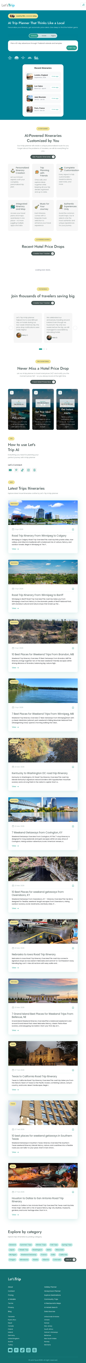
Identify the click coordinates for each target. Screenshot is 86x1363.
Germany (11, 1335)
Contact (11, 1291)
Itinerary (34, 36)
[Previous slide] (11, 328)
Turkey (10, 1345)
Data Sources (49, 1311)
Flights (53, 36)
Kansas (46, 1323)
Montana (47, 1345)
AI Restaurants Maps (52, 1303)
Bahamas (47, 1335)
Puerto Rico (12, 1320)
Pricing (10, 1295)
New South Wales (50, 1339)
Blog (9, 1311)
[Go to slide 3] (46, 349)
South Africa (48, 1329)
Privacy (11, 1307)
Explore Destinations (52, 1295)
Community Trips (51, 1299)
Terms (10, 1303)
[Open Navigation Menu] (83, 5)
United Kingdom (13, 1339)
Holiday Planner (50, 1287)
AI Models (12, 1299)
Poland (10, 1329)
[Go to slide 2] (44, 349)
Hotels (44, 36)
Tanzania (11, 1317)
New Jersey (48, 1326)
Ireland (10, 1332)
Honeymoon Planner (52, 1291)
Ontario (47, 1320)
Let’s (8, 5)
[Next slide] (75, 328)
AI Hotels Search (50, 1307)
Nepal (10, 1323)
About (10, 1287)
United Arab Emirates (51, 1317)
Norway (46, 1342)
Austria (10, 1342)
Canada (11, 1326)
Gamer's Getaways (51, 1332)
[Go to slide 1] (40, 349)
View (15, 549)
